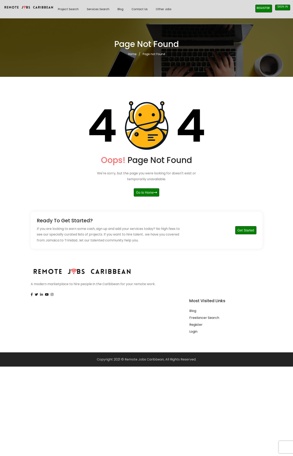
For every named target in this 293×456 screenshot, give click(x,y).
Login (193, 331)
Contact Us (140, 9)
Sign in (282, 6)
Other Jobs (163, 9)
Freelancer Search (204, 317)
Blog (120, 9)
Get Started (245, 230)
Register (263, 8)
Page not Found (154, 54)
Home (132, 54)
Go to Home (146, 192)
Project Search (68, 9)
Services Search (98, 9)
